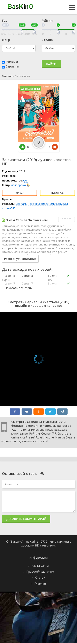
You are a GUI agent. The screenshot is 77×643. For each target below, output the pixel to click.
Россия (32, 204)
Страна (47, 40)
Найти (51, 64)
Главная (40, 583)
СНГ (25, 180)
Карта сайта (40, 565)
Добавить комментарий (26, 519)
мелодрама (18, 185)
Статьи (40, 577)
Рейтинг (48, 20)
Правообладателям (40, 571)
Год (4, 20)
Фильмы (12, 61)
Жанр (6, 40)
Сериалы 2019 (46, 204)
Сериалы (12, 66)
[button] (17, 288)
